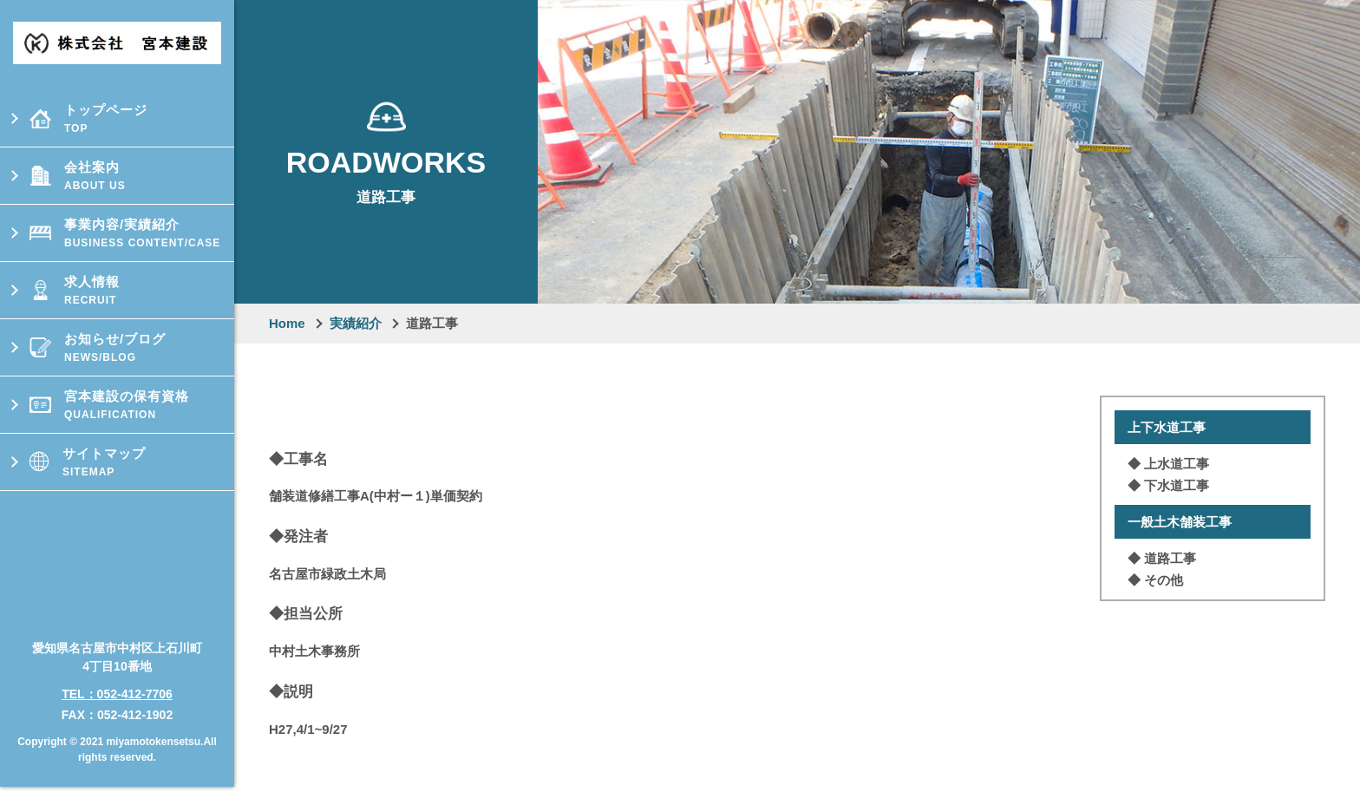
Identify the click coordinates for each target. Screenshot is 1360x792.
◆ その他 (1155, 580)
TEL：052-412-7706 (117, 687)
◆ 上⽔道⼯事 (1168, 463)
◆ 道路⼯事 (1162, 558)
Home (287, 323)
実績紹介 (356, 323)
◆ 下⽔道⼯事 (1168, 485)
